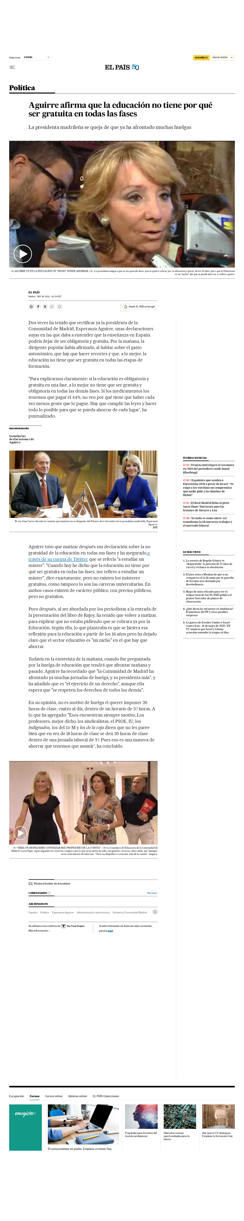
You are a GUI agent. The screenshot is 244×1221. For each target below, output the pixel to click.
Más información (39, 930)
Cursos (34, 1096)
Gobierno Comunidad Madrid (130, 912)
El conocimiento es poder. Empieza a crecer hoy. (80, 1149)
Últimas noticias (195, 457)
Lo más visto (192, 552)
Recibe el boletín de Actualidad (52, 883)
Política (22, 88)
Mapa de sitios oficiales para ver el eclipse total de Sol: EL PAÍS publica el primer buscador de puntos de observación (209, 596)
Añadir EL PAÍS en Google (142, 306)
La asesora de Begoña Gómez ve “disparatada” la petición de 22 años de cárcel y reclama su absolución (209, 564)
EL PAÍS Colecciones (106, 1096)
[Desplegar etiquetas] (155, 912)
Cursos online (54, 1096)
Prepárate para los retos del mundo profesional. (141, 1135)
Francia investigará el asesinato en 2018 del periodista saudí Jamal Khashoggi (208, 468)
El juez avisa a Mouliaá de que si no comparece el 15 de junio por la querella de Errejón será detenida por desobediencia (210, 579)
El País (34, 292)
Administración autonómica (93, 912)
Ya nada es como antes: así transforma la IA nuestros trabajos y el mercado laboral (207, 521)
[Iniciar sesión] (223, 57)
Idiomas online (77, 1096)
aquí (110, 930)
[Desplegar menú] (12, 67)
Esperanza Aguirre (63, 912)
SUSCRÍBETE (201, 57)
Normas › (152, 893)
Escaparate (16, 1096)
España (33, 912)
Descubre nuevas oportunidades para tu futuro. (177, 1136)
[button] (122, 204)
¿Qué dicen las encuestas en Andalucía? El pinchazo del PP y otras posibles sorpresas (209, 612)
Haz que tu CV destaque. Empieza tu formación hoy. (217, 1135)
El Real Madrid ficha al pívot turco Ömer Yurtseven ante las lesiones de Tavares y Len (206, 506)
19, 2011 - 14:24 (49, 296)
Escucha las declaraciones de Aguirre (21, 439)
